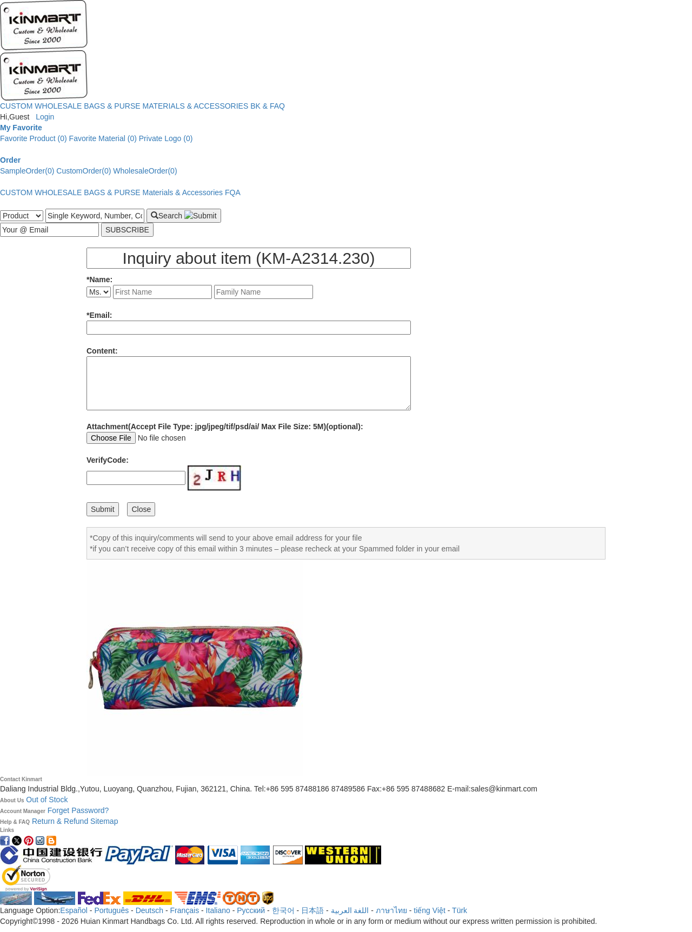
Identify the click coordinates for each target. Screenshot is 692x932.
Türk (459, 910)
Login (45, 116)
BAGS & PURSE (112, 106)
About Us (12, 800)
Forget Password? (78, 810)
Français (184, 910)
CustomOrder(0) (83, 171)
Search (184, 215)
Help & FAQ (15, 822)
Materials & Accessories (183, 192)
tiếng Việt (429, 910)
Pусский (251, 910)
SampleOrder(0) (27, 171)
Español (74, 910)
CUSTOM (16, 106)
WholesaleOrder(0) (145, 171)
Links (7, 830)
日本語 (312, 910)
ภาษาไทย (391, 910)
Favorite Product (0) (33, 138)
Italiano (218, 910)
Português (111, 910)
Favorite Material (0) (103, 138)
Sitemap (104, 821)
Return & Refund (61, 821)
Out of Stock (47, 799)
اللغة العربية (351, 910)
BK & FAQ (267, 106)
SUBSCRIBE (127, 229)
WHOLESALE (58, 106)
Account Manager (22, 811)
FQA (233, 192)
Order (10, 160)
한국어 (283, 910)
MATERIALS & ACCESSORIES (196, 106)
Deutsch (149, 910)
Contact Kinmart (21, 779)
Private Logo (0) (166, 138)
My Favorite (21, 127)
